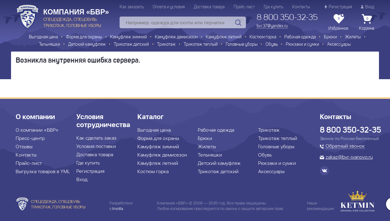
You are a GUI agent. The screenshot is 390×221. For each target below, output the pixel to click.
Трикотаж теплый (201, 44)
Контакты (301, 7)
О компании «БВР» (37, 130)
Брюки (330, 37)
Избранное (338, 22)
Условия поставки (96, 146)
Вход (367, 7)
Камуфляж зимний (128, 37)
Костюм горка (263, 37)
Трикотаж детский (131, 44)
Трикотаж (166, 44)
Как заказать (132, 7)
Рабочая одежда (300, 37)
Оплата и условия (169, 7)
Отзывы (24, 146)
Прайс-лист (244, 7)
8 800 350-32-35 (287, 17)
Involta (117, 208)
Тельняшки (49, 44)
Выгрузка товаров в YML (43, 171)
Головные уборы (242, 44)
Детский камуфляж (87, 44)
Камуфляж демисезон (176, 37)
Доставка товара (209, 7)
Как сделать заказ (96, 138)
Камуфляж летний (224, 37)
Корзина (366, 22)
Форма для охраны (84, 37)
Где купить (273, 7)
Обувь (272, 44)
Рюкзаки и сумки (302, 44)
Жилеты (353, 37)
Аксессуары (339, 44)
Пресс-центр (30, 138)
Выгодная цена (43, 37)
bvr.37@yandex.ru (272, 26)
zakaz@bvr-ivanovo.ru (349, 157)
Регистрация (338, 7)
